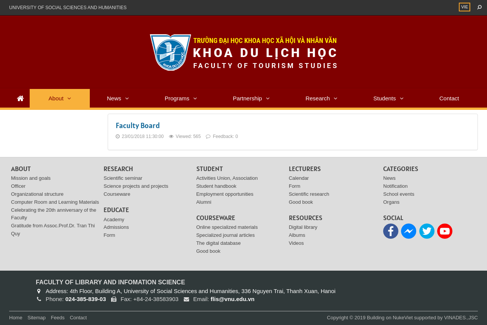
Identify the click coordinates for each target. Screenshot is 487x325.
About (56, 98)
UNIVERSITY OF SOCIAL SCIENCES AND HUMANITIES (68, 7)
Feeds (58, 317)
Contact (449, 98)
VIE (464, 7)
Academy (113, 219)
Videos (296, 243)
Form (109, 235)
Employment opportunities (224, 194)
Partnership (247, 98)
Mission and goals (31, 178)
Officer (18, 186)
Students (384, 98)
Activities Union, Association (227, 178)
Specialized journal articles (225, 235)
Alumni (204, 202)
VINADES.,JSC (461, 317)
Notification (395, 186)
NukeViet (403, 317)
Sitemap (36, 317)
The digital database (218, 243)
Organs (391, 202)
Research (318, 98)
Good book (208, 251)
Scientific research (309, 194)
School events (398, 194)
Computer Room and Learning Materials (55, 202)
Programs (177, 98)
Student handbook (216, 186)
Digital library (303, 227)
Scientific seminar (122, 178)
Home (15, 317)
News (114, 98)
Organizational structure (37, 194)
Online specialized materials (227, 227)
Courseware (116, 194)
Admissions (116, 227)
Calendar (299, 178)
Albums (297, 235)
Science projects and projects (135, 186)
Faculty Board (138, 125)
